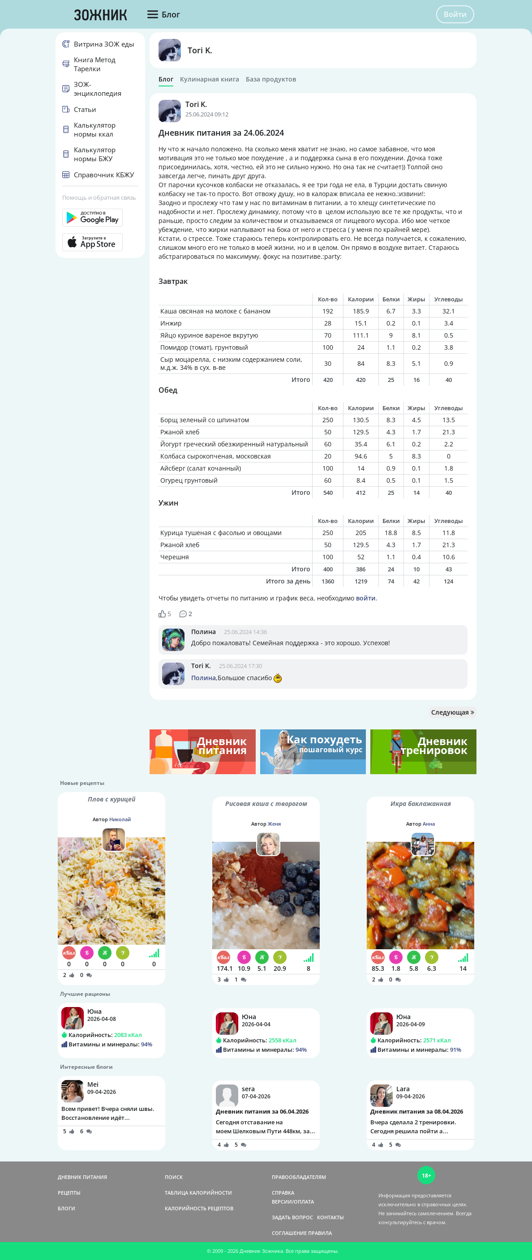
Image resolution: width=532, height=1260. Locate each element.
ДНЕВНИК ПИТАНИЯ (82, 1177)
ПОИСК (174, 1177)
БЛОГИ (66, 1208)
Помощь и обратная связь (99, 197)
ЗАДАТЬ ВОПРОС (292, 1217)
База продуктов (271, 79)
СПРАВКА (283, 1192)
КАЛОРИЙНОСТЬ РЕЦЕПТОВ (199, 1208)
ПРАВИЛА (320, 1233)
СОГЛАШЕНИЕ (289, 1233)
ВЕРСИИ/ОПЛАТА (293, 1201)
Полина (203, 631)
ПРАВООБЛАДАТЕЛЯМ (299, 1177)
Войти (455, 14)
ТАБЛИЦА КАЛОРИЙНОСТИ (198, 1192)
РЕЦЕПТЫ (69, 1192)
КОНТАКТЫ (330, 1217)
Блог (166, 79)
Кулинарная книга (209, 79)
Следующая (452, 712)
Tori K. (200, 50)
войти (366, 598)
